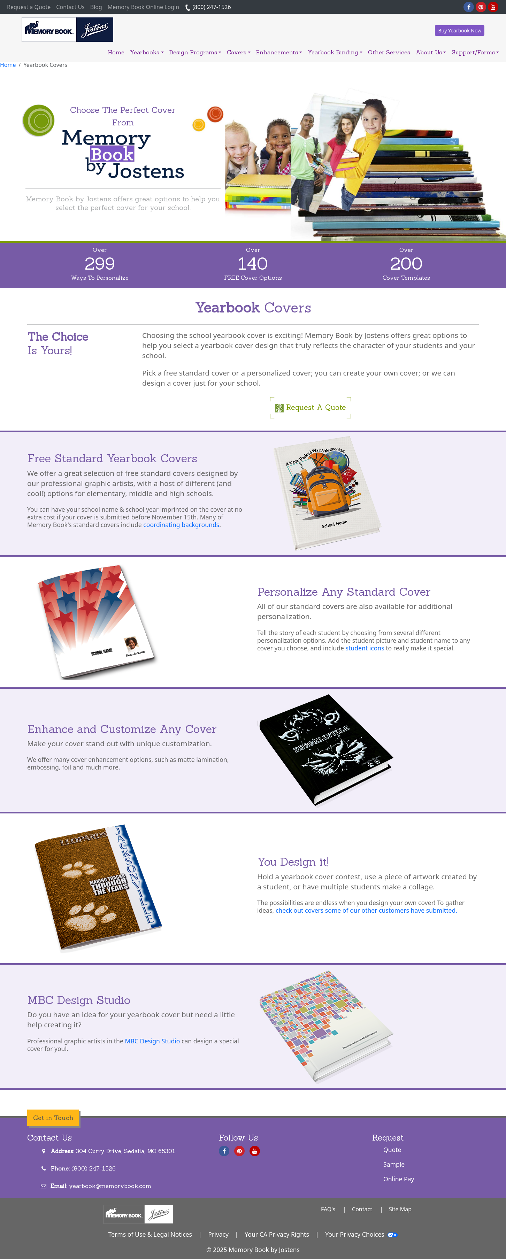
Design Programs (195, 52)
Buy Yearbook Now (459, 30)
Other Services (389, 52)
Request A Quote (310, 407)
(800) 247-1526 (208, 7)
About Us (431, 52)
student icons (364, 648)
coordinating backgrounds (181, 524)
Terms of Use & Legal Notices (150, 1234)
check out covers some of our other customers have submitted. (366, 910)
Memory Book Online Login (143, 7)
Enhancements (279, 52)
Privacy (218, 1234)
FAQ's (328, 1209)
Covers (239, 52)
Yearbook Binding (335, 52)
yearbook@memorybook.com (110, 1185)
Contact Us (70, 7)
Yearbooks (146, 52)
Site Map (400, 1209)
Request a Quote (30, 6)
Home (116, 52)
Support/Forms (475, 52)
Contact (362, 1209)
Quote (392, 1149)
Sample (394, 1164)
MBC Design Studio (152, 1041)
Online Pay (398, 1179)
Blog (96, 7)
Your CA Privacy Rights (277, 1234)
